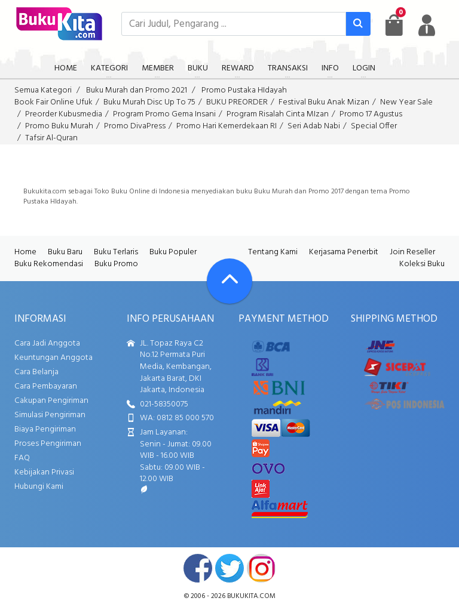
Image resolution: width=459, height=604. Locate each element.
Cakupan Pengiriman (51, 401)
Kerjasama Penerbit (343, 252)
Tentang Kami (273, 252)
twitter (229, 568)
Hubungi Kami (38, 487)
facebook (198, 568)
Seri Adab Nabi (313, 126)
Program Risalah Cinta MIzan (278, 114)
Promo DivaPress (135, 126)
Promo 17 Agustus (370, 114)
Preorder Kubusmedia (63, 114)
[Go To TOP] (229, 281)
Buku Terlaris (116, 252)
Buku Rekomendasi (48, 264)
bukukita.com (251, 596)
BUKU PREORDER (237, 102)
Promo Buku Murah (59, 126)
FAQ (22, 458)
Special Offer (374, 126)
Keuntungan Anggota (53, 358)
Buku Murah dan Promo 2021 (136, 90)
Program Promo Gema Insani (164, 114)
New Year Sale (406, 102)
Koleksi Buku (422, 264)
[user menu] (426, 25)
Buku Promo (116, 264)
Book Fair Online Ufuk (53, 102)
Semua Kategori (43, 90)
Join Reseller (412, 252)
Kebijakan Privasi (44, 472)
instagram (261, 568)
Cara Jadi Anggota (47, 343)
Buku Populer (173, 252)
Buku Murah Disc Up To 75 (149, 102)
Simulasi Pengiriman (49, 415)
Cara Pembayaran (45, 386)
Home (25, 252)
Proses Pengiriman (47, 444)
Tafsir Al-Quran (51, 138)
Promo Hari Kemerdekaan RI (226, 126)
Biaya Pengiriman (45, 429)
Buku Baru (65, 252)
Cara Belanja (36, 372)
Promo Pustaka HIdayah (244, 90)
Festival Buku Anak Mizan (324, 102)
